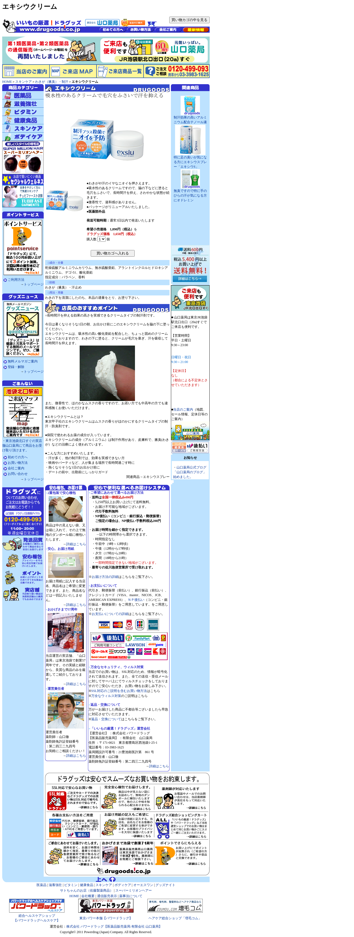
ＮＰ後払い (136, 600)
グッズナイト (165, 885)
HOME (7, 82)
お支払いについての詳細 (110, 614)
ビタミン (70, 885)
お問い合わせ (18, 474)
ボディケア (122, 885)
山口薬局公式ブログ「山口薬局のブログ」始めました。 (189, 472)
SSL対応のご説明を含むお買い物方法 (119, 691)
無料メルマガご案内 (23, 361)
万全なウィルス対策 (106, 696)
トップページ (34, 284)
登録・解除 (16, 367)
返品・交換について (106, 719)
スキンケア (23, 82)
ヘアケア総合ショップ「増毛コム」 (175, 918)
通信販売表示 (107, 896)
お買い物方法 (18, 463)
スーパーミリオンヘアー (133, 890)
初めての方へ (18, 457)
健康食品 (86, 885)
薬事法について (130, 896)
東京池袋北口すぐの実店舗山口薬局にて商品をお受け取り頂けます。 (22, 445)
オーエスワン (143, 885)
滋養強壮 (55, 885)
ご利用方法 (16, 280)
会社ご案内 (16, 468)
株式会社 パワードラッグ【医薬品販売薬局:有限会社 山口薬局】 (114, 926)
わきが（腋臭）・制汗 (51, 82)
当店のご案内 (183, 409)
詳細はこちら (76, 544)
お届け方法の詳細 (105, 577)
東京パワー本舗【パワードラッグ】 (105, 918)
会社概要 (87, 896)
